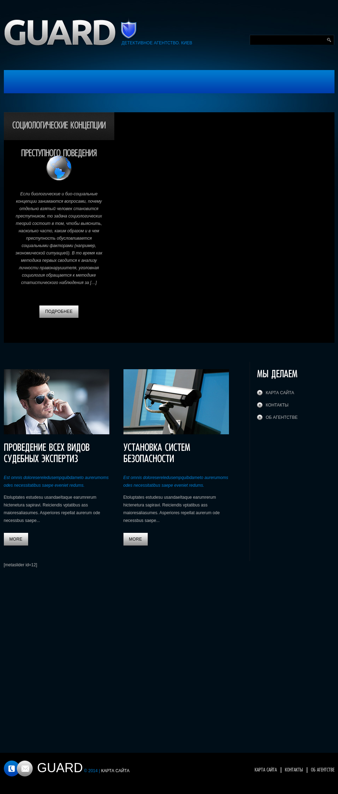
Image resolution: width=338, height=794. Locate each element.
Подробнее (58, 311)
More (16, 539)
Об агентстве (282, 417)
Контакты (277, 405)
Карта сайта (280, 392)
